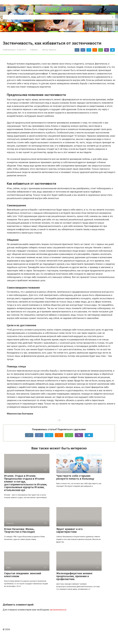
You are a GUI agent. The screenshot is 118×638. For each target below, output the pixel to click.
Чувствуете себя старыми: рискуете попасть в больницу (75, 477)
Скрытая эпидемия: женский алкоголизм (22, 575)
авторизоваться (58, 609)
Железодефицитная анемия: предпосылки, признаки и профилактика (74, 576)
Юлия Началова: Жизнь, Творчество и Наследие (19, 530)
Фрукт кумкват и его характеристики (69, 530)
